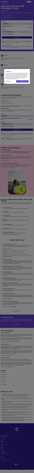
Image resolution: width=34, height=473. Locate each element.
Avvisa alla (18, 81)
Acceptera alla (25, 81)
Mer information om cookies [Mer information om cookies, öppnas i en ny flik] (13, 78)
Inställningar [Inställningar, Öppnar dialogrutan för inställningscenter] (8, 81)
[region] (17, 76)
